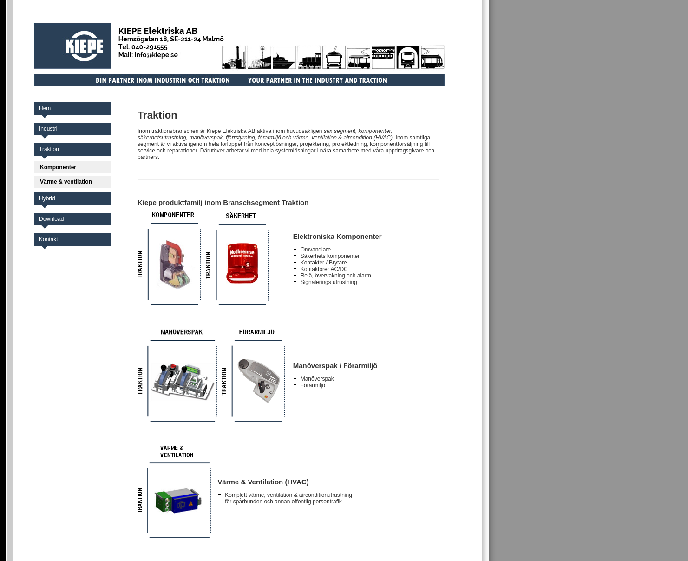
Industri (48, 128)
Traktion (49, 149)
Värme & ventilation (66, 181)
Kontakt (48, 239)
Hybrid (47, 198)
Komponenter (58, 167)
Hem (45, 108)
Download (51, 219)
